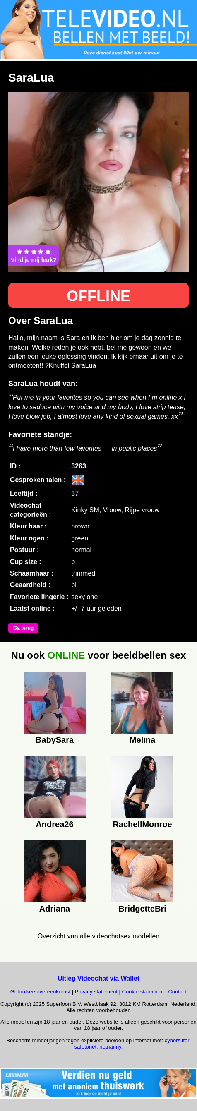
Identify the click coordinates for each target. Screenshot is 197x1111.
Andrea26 (54, 824)
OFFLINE (98, 296)
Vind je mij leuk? (33, 255)
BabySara (55, 739)
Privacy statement (96, 992)
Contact (177, 992)
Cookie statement (143, 992)
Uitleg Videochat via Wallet (98, 978)
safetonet (85, 1047)
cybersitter (177, 1040)
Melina (142, 739)
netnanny (110, 1047)
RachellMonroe (142, 824)
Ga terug (23, 628)
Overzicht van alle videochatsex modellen (98, 936)
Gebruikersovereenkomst (40, 992)
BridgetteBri (142, 908)
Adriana (54, 908)
